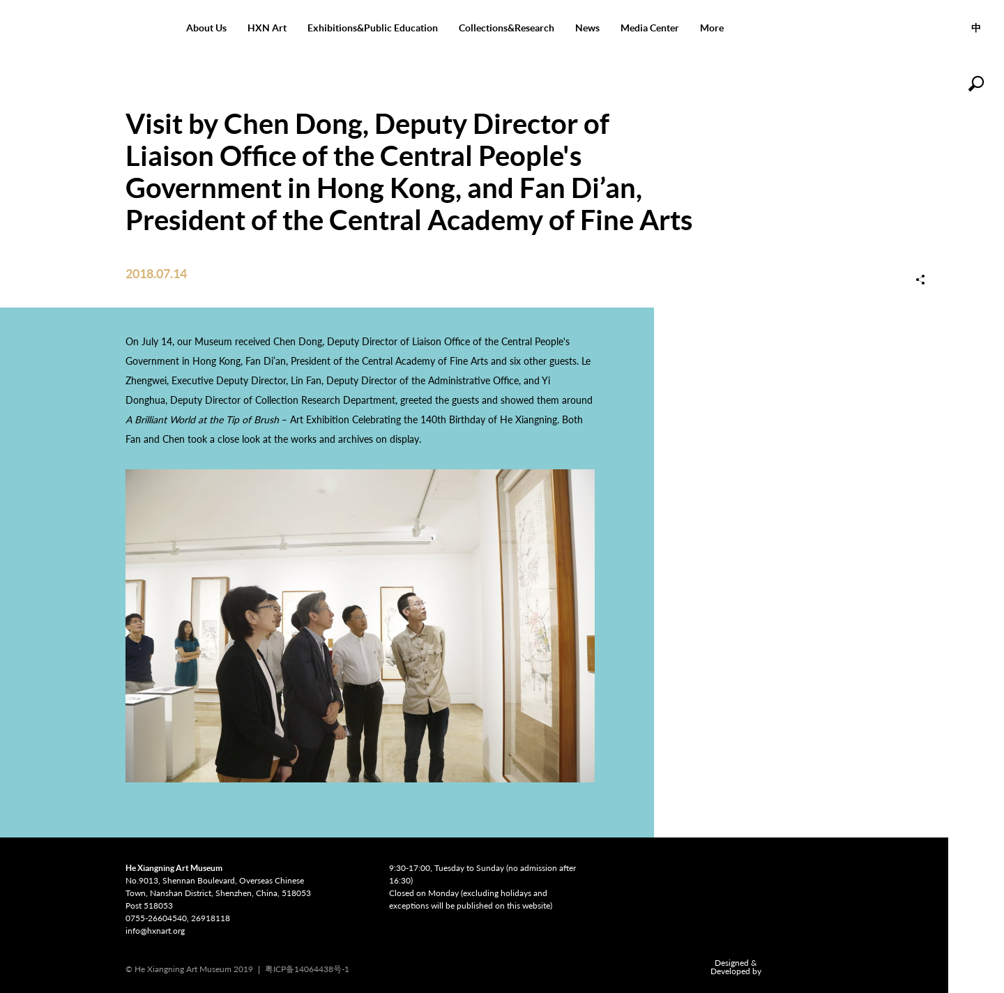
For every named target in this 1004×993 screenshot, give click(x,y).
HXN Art (267, 27)
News (587, 27)
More (712, 27)
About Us (206, 27)
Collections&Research (506, 27)
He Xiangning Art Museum (88, 28)
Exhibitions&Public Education (372, 27)
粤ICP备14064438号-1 (307, 969)
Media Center (650, 27)
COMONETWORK (794, 968)
